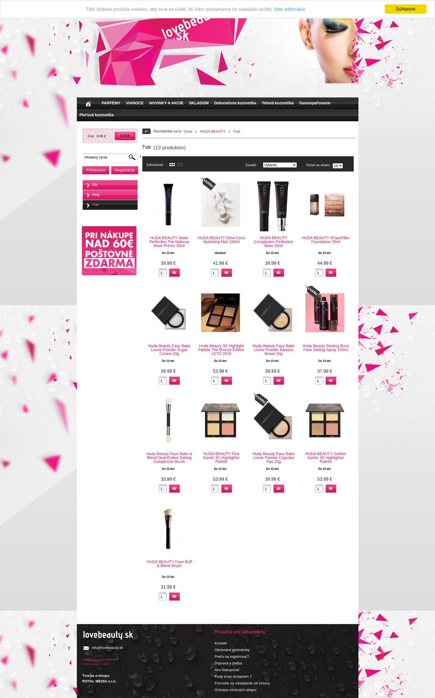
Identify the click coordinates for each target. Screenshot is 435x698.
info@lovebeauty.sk (107, 648)
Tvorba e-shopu (96, 676)
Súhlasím (406, 9)
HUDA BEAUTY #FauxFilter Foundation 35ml (326, 240)
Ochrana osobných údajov (236, 690)
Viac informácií (289, 9)
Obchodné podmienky (232, 650)
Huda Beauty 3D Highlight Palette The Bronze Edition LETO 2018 (221, 350)
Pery (96, 195)
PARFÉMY (111, 103)
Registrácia (125, 170)
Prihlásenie (95, 170)
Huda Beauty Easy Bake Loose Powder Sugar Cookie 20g (169, 350)
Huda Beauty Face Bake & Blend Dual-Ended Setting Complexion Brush (169, 458)
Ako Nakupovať (227, 670)
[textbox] (111, 157)
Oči (95, 185)
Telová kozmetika (278, 103)
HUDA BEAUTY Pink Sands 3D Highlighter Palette (221, 458)
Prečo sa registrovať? (232, 656)
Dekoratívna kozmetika (235, 103)
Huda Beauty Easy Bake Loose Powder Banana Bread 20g (273, 350)
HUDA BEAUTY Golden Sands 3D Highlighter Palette (325, 458)
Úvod (188, 131)
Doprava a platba (228, 663)
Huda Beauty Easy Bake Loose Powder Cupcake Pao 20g (273, 458)
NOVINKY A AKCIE (166, 103)
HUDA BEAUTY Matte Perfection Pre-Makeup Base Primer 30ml (169, 242)
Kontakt (221, 643)
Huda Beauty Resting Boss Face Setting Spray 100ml (325, 348)
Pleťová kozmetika (97, 115)
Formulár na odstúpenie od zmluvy (242, 683)
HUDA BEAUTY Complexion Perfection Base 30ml (273, 242)
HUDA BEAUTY (213, 131)
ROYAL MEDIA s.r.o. (99, 681)
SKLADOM (199, 103)
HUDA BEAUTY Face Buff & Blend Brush (169, 564)
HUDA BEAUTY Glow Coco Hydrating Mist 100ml (221, 240)
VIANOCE (135, 103)
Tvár (95, 205)
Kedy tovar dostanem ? (233, 676)
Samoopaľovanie (315, 103)
